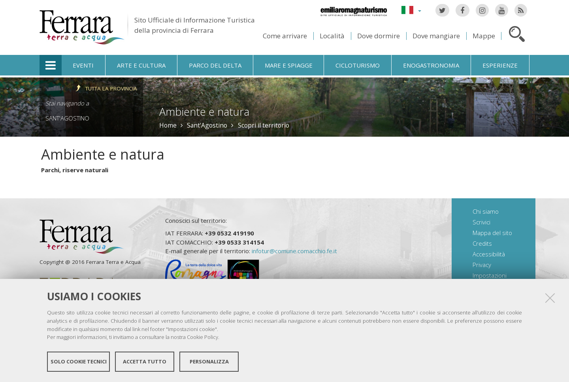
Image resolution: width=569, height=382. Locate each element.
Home (168, 125)
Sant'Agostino (67, 118)
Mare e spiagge (289, 65)
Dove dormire (378, 35)
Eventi (83, 65)
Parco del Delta (215, 65)
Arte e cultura (141, 65)
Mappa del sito (492, 233)
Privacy (482, 265)
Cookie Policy (202, 337)
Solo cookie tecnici (79, 361)
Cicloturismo (357, 65)
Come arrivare (285, 35)
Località (332, 35)
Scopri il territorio (263, 125)
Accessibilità (489, 254)
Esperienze (500, 65)
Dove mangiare (436, 35)
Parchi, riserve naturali (74, 170)
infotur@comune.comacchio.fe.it (294, 251)
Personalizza (209, 361)
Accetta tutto (144, 361)
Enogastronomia (431, 65)
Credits (482, 243)
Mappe (484, 35)
